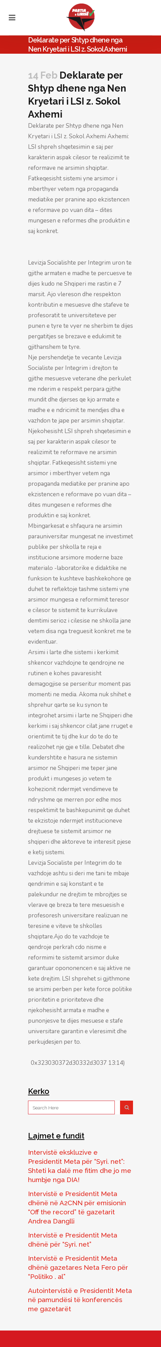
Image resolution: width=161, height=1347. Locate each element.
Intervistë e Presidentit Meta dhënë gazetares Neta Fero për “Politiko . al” (78, 1267)
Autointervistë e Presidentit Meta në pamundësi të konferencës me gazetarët (80, 1300)
